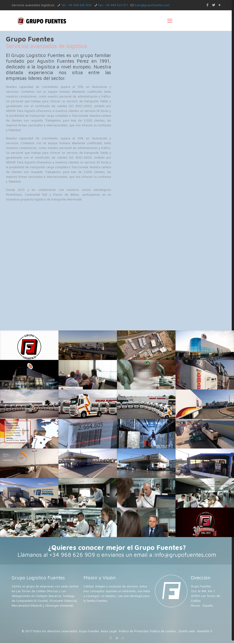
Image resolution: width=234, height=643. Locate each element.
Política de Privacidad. (134, 631)
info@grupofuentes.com (185, 554)
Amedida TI (204, 631)
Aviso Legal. (109, 631)
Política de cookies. (163, 631)
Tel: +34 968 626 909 (76, 5)
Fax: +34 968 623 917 (113, 5)
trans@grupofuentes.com (152, 5)
